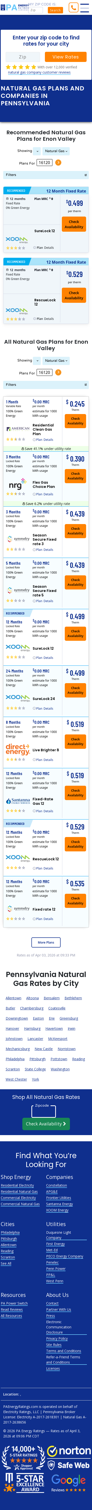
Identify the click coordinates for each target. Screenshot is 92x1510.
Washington (60, 1069)
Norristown (67, 1048)
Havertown (54, 1028)
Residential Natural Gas (19, 1191)
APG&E (52, 1191)
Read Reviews (12, 1309)
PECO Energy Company (64, 1256)
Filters (11, 175)
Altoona (32, 998)
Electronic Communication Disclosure (58, 1327)
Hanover (12, 1028)
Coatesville (57, 1008)
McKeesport (57, 1038)
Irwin (71, 1028)
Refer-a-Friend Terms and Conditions (63, 1360)
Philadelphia (15, 1059)
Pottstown (59, 1059)
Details (45, 247)
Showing (24, 151)
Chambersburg (31, 1008)
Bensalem (52, 998)
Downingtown (17, 1018)
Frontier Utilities (58, 1197)
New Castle (44, 1048)
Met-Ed (52, 1250)
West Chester (16, 1079)
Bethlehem (73, 998)
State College (35, 1069)
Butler (10, 1008)
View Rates (66, 57)
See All (6, 1263)
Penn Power (56, 1268)
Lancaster (35, 1038)
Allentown (13, 998)
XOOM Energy (57, 1210)
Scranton (13, 1069)
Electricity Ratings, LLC (21, 1411)
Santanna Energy (59, 1204)
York (35, 1079)
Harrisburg (32, 1028)
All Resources (11, 1315)
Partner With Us (58, 1309)
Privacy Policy (57, 1338)
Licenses (53, 1368)
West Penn (54, 1281)
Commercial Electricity (18, 1197)
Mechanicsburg (18, 1048)
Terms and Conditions (63, 1350)
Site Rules (54, 1344)
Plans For (27, 163)
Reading (78, 1059)
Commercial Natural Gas (20, 1204)
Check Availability (74, 224)
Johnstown (14, 1038)
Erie (52, 1018)
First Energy (55, 1243)
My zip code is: (42, 4)
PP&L (50, 1274)
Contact (52, 1303)
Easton (38, 1018)
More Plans (46, 942)
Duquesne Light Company (58, 1235)
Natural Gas (55, 151)
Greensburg (69, 1018)
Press (50, 1315)
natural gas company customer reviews (39, 72)
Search (55, 10)
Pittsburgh (37, 1059)
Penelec (52, 1262)
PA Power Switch (14, 1303)
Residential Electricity (17, 1185)
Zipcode (42, 1105)
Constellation (56, 1185)
